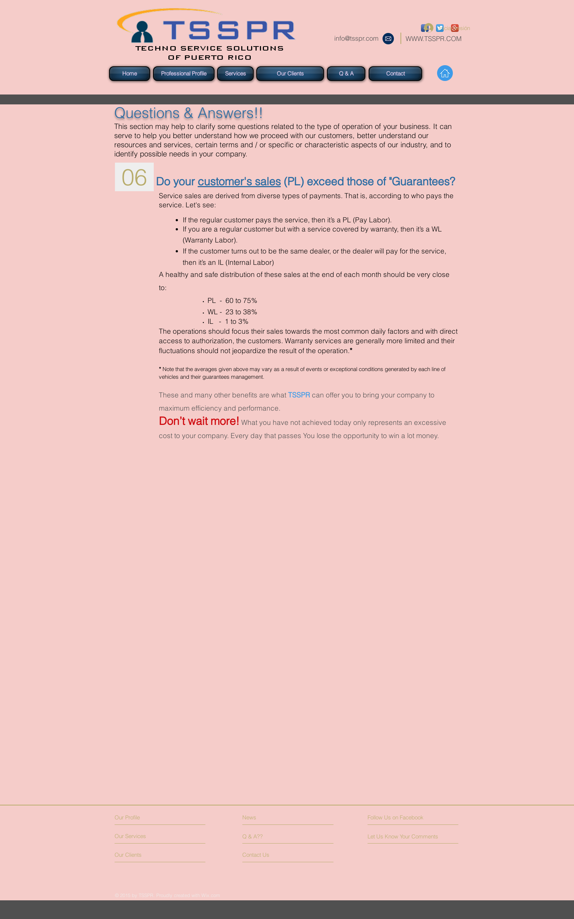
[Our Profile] (146, 817)
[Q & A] (346, 73)
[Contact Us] (270, 855)
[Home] (129, 73)
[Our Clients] (290, 73)
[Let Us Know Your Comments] (405, 836)
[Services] (235, 73)
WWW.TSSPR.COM (434, 38)
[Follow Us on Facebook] (400, 817)
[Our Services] (142, 836)
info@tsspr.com (356, 38)
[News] (274, 817)
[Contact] (395, 73)
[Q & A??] (263, 836)
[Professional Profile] (184, 73)
